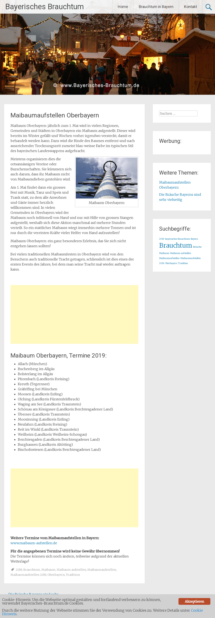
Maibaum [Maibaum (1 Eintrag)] (164, 253)
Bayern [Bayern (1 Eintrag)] (194, 239)
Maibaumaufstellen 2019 (28, 575)
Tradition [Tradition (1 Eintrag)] (183, 263)
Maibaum (48, 570)
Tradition (73, 575)
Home (123, 6)
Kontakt (190, 6)
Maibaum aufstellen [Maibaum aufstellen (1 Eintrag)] (180, 253)
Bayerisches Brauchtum (44, 6)
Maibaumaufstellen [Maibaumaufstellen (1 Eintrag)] (169, 258)
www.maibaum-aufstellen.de (33, 543)
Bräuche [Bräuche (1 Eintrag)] (197, 247)
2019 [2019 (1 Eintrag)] (161, 239)
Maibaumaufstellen (101, 570)
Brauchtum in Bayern (156, 6)
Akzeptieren (194, 601)
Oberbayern (56, 575)
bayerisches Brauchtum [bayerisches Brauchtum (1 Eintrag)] (177, 239)
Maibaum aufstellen (71, 570)
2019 (19, 570)
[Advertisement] (74, 314)
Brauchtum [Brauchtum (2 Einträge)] (175, 245)
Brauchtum (31, 570)
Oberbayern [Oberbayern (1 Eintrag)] (171, 263)
